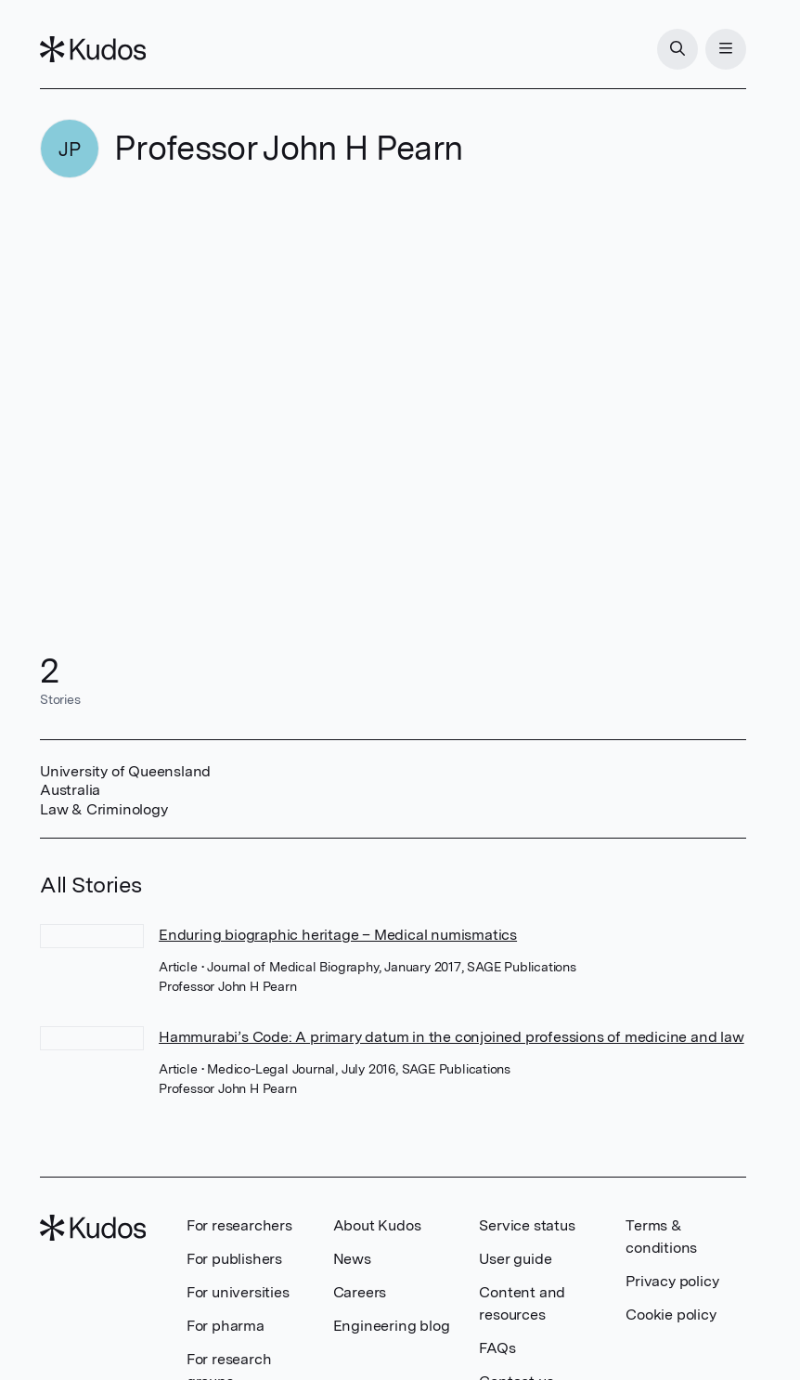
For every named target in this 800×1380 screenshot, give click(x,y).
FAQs (497, 1348)
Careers (360, 1292)
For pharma (226, 1325)
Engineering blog (391, 1325)
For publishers (234, 1259)
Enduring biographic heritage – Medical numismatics (338, 935)
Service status (526, 1225)
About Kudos (377, 1225)
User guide (515, 1259)
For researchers (239, 1225)
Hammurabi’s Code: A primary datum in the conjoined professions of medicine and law (451, 1037)
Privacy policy (672, 1281)
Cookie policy (671, 1314)
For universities (238, 1292)
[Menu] (725, 49)
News (352, 1259)
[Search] (677, 49)
